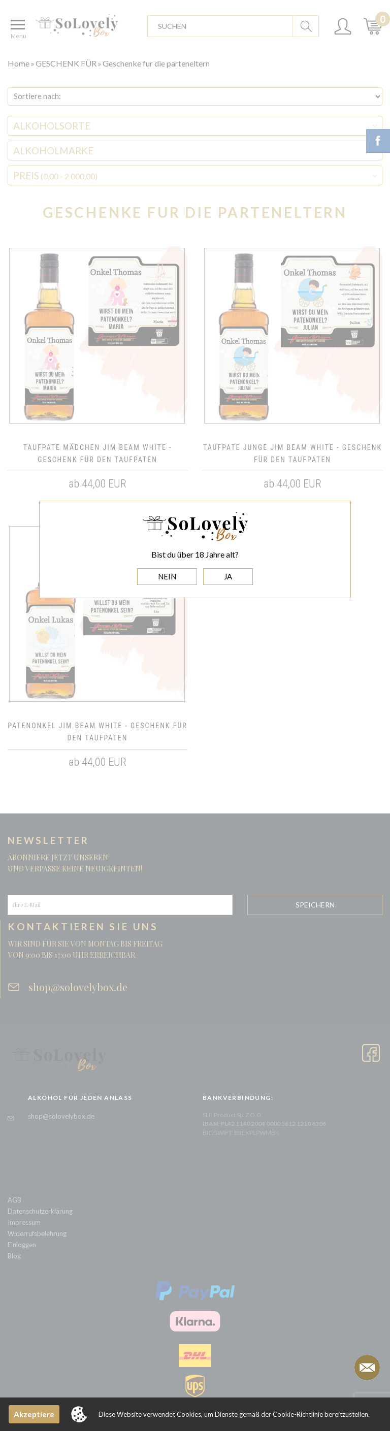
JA (228, 576)
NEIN (167, 576)
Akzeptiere (34, 1414)
